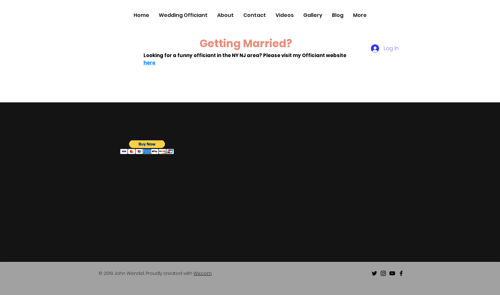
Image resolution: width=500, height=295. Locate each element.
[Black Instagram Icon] (383, 273)
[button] (147, 147)
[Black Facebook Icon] (401, 273)
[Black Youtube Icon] (392, 273)
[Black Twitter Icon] (374, 273)
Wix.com (203, 273)
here (149, 62)
